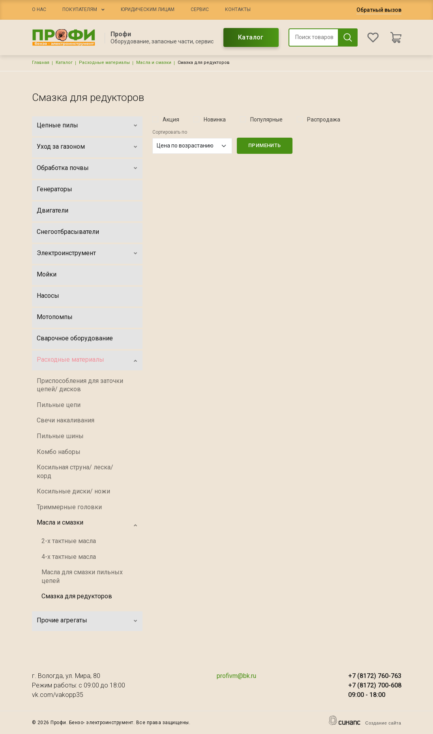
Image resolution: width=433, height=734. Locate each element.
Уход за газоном (61, 146)
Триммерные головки (69, 507)
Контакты (238, 9)
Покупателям (79, 9)
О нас (39, 9)
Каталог (251, 37)
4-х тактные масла (68, 556)
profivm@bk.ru (236, 676)
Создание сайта (383, 723)
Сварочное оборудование (75, 338)
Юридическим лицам (147, 9)
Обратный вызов (378, 10)
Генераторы (54, 189)
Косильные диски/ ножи (73, 491)
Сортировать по (169, 132)
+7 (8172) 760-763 (374, 676)
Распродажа (323, 119)
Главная (40, 62)
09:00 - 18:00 (366, 695)
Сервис (200, 9)
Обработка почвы (63, 168)
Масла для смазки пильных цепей (82, 576)
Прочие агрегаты (62, 620)
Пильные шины (60, 436)
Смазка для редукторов (76, 596)
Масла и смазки (153, 62)
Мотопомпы (55, 317)
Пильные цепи (59, 405)
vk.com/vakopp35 (57, 695)
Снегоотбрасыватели (68, 231)
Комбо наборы (59, 452)
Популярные (266, 119)
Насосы (48, 295)
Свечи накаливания (65, 420)
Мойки (46, 274)
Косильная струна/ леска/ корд (75, 471)
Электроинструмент (66, 253)
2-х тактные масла (68, 541)
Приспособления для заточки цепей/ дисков (80, 385)
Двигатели (52, 210)
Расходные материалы (104, 62)
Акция (171, 119)
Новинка (215, 119)
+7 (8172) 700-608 (374, 685)
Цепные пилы (57, 125)
